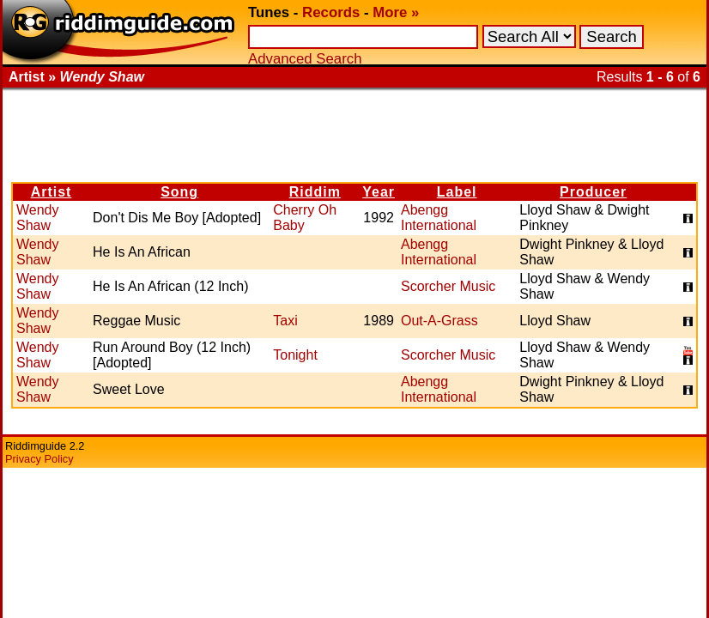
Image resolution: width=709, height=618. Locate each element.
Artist (51, 192)
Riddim (315, 192)
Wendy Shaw (37, 218)
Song (179, 192)
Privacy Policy (39, 458)
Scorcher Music (448, 286)
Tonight (295, 355)
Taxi (285, 320)
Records (331, 12)
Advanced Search (304, 59)
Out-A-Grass (439, 320)
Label (457, 192)
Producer (593, 192)
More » (396, 12)
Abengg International (438, 218)
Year (378, 192)
